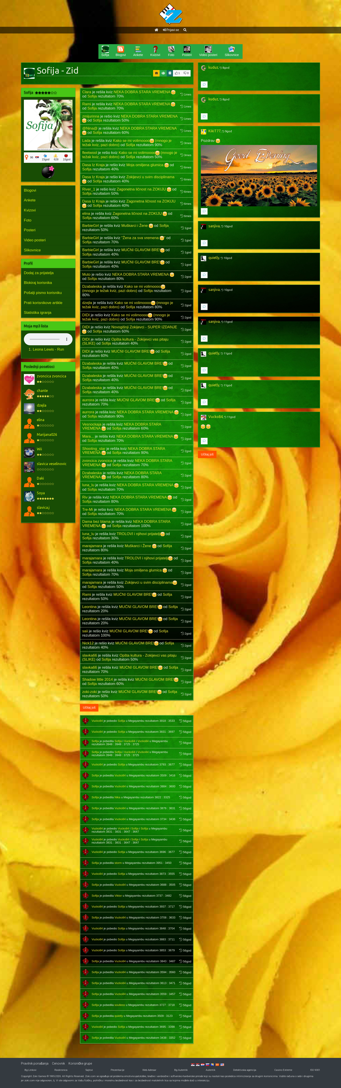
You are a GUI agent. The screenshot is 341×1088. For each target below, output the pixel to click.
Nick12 (88, 643)
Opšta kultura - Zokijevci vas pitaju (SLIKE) (125, 341)
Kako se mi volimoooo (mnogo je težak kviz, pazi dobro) (123, 288)
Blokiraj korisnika (38, 283)
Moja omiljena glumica (147, 165)
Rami (86, 104)
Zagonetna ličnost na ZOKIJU (144, 189)
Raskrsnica (60, 1070)
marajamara (92, 546)
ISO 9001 (315, 1070)
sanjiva (214, 226)
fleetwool (89, 153)
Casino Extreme (283, 1070)
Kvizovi (30, 210)
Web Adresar (149, 1070)
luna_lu (88, 485)
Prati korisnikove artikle (43, 303)
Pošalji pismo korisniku (43, 293)
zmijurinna (90, 116)
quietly (118, 1016)
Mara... (88, 436)
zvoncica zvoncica (97, 461)
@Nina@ (90, 128)
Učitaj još (89, 707)
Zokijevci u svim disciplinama (151, 582)
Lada (86, 141)
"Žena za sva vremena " (143, 238)
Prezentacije (117, 1070)
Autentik (210, 1070)
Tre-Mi (87, 509)
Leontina (89, 607)
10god (67, 157)
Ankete (29, 200)
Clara (86, 92)
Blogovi (30, 190)
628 (56, 157)
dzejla (87, 303)
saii (85, 631)
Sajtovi (89, 1070)
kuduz (213, 67)
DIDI (86, 315)
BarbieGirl (90, 225)
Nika (117, 797)
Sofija (92, 96)
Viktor (118, 895)
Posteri (29, 230)
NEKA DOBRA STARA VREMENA (144, 92)
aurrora (88, 400)
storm (118, 863)
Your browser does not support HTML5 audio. (48, 339)
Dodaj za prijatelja (39, 273)
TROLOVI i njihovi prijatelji (141, 534)
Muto (86, 274)
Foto (27, 220)
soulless (119, 1005)
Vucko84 (97, 720)
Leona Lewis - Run (48, 349)
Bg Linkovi (30, 1070)
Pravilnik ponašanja (34, 1063)
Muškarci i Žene (137, 225)
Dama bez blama (96, 521)
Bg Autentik (181, 1070)
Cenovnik (58, 1063)
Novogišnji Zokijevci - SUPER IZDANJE (129, 329)
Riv (84, 497)
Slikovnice (32, 250)
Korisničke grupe (80, 1063)
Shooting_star (93, 449)
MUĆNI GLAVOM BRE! (142, 250)
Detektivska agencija (244, 1070)
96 (31, 157)
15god (45, 157)
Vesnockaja (91, 424)
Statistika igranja (37, 312)
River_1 (88, 189)
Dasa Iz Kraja (93, 165)
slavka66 (89, 655)
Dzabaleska (92, 286)
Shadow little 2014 (97, 679)
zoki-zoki (89, 692)
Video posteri (35, 240)
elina (86, 213)
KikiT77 (214, 131)
